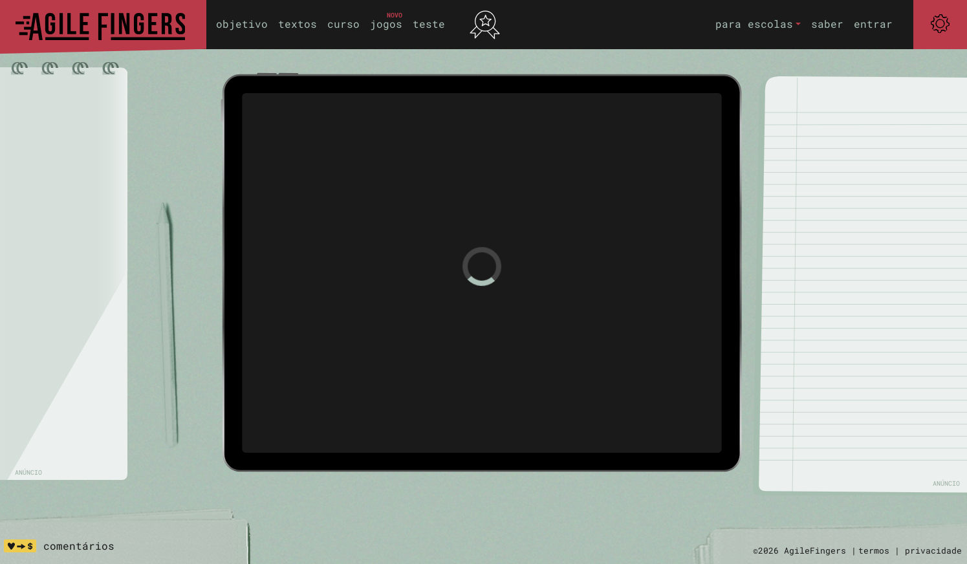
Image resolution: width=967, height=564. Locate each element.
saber (827, 23)
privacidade (933, 550)
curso (343, 23)
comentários (78, 545)
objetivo (242, 23)
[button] (758, 24)
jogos (386, 23)
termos (873, 550)
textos (297, 23)
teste (429, 23)
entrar (873, 23)
